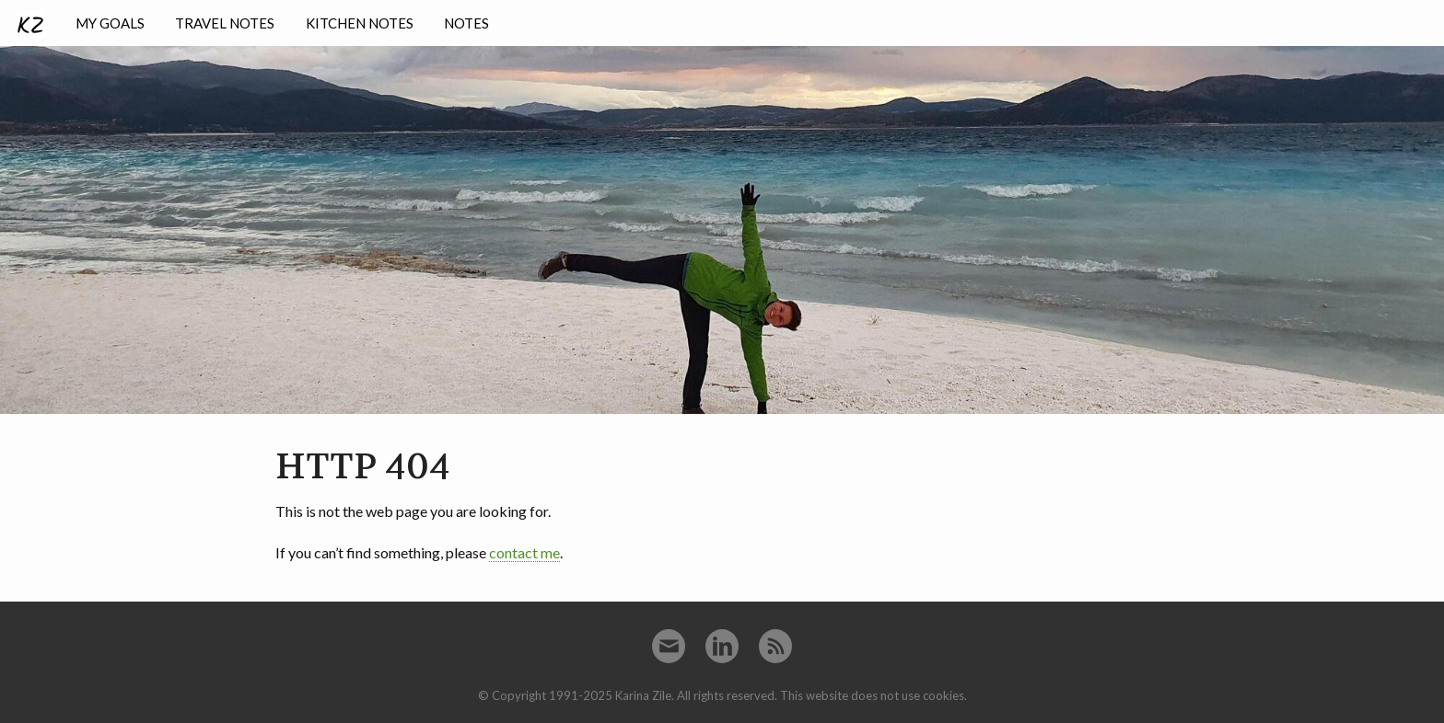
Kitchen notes (359, 23)
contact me (524, 552)
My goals (110, 23)
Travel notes (224, 23)
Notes (466, 23)
